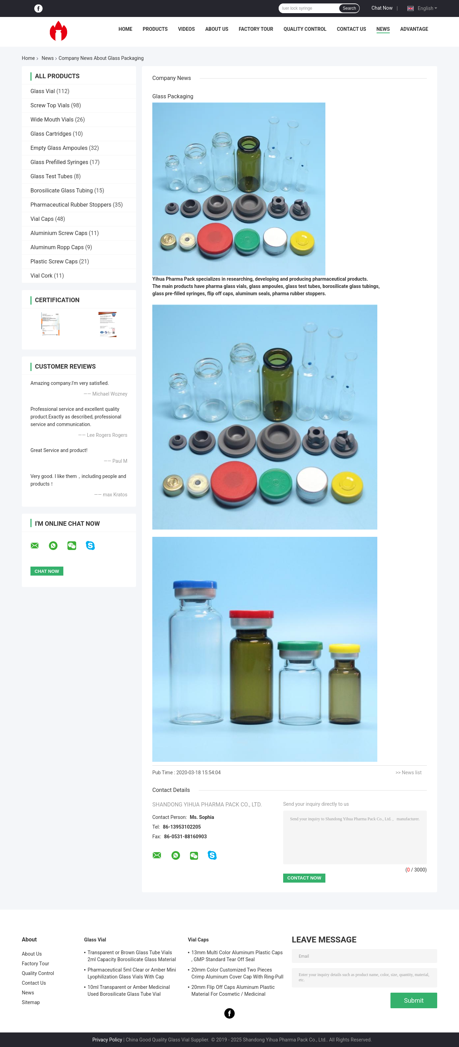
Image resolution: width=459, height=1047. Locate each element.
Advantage (414, 29)
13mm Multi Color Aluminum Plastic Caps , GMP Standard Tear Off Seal (237, 956)
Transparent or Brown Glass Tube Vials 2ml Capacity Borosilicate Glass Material (132, 956)
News (383, 29)
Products (155, 29)
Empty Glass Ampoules (59, 148)
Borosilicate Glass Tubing (61, 190)
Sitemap (31, 1002)
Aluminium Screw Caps (59, 233)
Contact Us (351, 29)
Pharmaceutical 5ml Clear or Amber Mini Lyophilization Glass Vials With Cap (132, 973)
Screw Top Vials (50, 105)
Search (349, 8)
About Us (216, 29)
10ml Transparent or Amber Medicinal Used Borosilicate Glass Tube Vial (129, 990)
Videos (186, 29)
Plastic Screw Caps (54, 261)
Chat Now (382, 8)
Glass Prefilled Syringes (59, 162)
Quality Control (305, 29)
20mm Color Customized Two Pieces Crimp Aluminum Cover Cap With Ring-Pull (237, 973)
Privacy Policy (107, 1040)
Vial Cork (41, 275)
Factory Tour (256, 29)
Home (126, 29)
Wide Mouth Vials (51, 119)
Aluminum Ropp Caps (57, 247)
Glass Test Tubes (51, 176)
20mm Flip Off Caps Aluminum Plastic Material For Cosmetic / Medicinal (233, 990)
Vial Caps (42, 219)
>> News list (409, 772)
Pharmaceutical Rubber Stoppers (70, 204)
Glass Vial (42, 91)
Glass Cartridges (50, 133)
